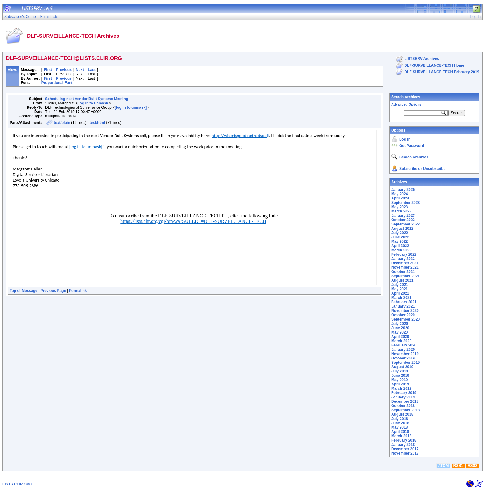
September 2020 (405, 319)
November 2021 (405, 267)
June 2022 (400, 237)
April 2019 (400, 384)
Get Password (411, 146)
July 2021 (399, 285)
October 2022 (403, 220)
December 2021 (404, 263)
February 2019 (403, 393)
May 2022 (399, 241)
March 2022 (401, 250)
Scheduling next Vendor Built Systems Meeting (86, 99)
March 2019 (401, 388)
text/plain (62, 122)
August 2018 (402, 414)
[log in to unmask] (93, 103)
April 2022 (400, 246)
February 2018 (403, 440)
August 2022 (402, 228)
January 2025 (403, 189)
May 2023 (399, 207)
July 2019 (399, 371)
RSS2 (472, 466)
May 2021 (399, 289)
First (48, 70)
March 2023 (401, 211)
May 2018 (399, 427)
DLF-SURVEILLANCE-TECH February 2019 (441, 72)
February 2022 (403, 254)
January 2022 (403, 259)
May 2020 (399, 332)
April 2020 (400, 336)
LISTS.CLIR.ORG (17, 484)
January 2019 (403, 397)
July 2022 (399, 233)
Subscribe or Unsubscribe (422, 168)
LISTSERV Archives (421, 59)
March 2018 (401, 436)
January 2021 (403, 306)
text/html (97, 122)
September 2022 (405, 224)
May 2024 (399, 194)
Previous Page (53, 290)
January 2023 (403, 215)
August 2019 (402, 367)
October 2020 (403, 315)
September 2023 (405, 202)
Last (92, 70)
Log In (404, 139)
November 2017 (405, 453)
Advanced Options (406, 104)
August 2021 (402, 280)
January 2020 (403, 349)
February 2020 (403, 345)
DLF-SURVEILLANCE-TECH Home (434, 65)
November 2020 (405, 310)
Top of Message (23, 290)
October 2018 (403, 406)
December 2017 (404, 449)
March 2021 (401, 298)
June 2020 (400, 328)
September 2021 (405, 276)
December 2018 (404, 401)
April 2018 (400, 432)
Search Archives (405, 97)
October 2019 (403, 358)
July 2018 (399, 419)
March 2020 (401, 341)
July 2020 (399, 323)
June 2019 (400, 375)
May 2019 (399, 380)
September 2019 (405, 362)
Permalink (78, 290)
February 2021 (403, 302)
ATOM (443, 466)
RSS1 (458, 466)
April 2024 (400, 198)
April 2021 (400, 293)
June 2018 (400, 423)
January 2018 (403, 445)
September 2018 (405, 410)
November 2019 (405, 354)
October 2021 (403, 272)
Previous (64, 70)
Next (80, 70)
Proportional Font (57, 83)
